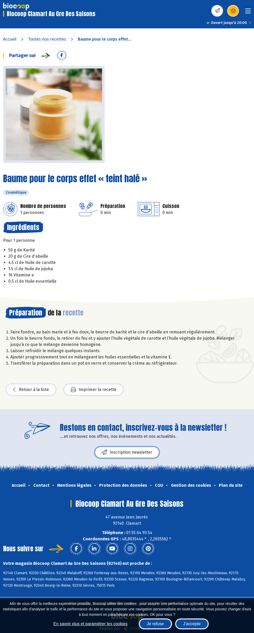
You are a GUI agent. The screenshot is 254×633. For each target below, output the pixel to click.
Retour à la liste (31, 389)
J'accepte (192, 624)
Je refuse (155, 624)
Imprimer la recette (93, 389)
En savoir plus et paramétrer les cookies (90, 624)
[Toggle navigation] (248, 12)
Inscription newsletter (127, 452)
